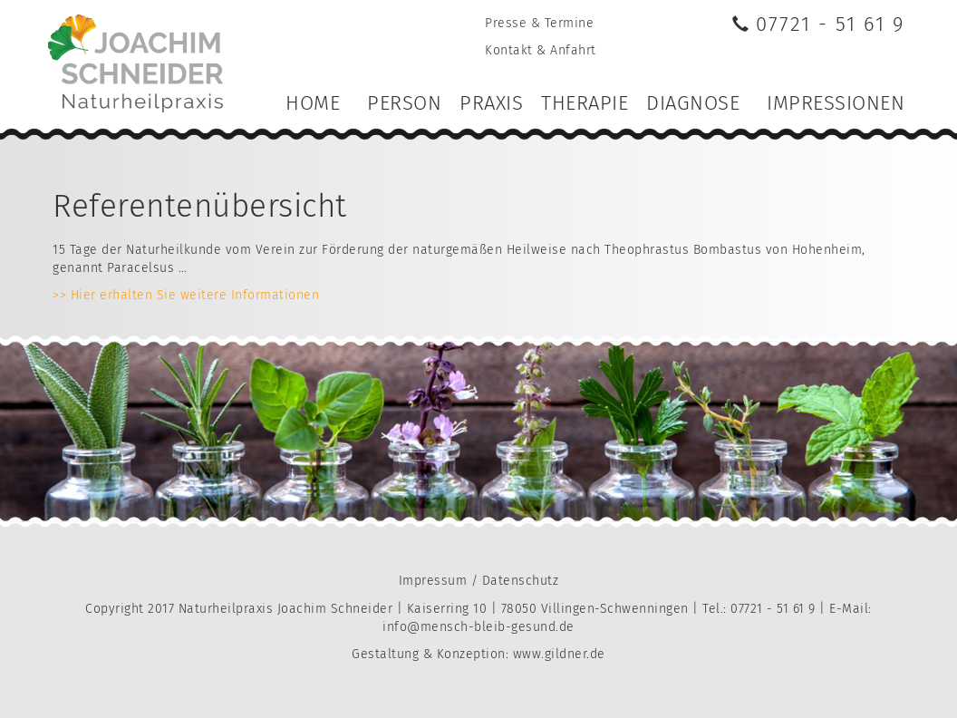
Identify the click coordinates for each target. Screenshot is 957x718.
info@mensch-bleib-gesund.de (478, 627)
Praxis (491, 103)
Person (404, 103)
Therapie (584, 103)
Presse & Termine (539, 23)
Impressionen (835, 103)
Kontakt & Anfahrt (540, 50)
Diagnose (693, 103)
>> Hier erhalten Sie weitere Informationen (186, 295)
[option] (478, 431)
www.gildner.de (559, 654)
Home (312, 103)
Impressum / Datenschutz (479, 580)
